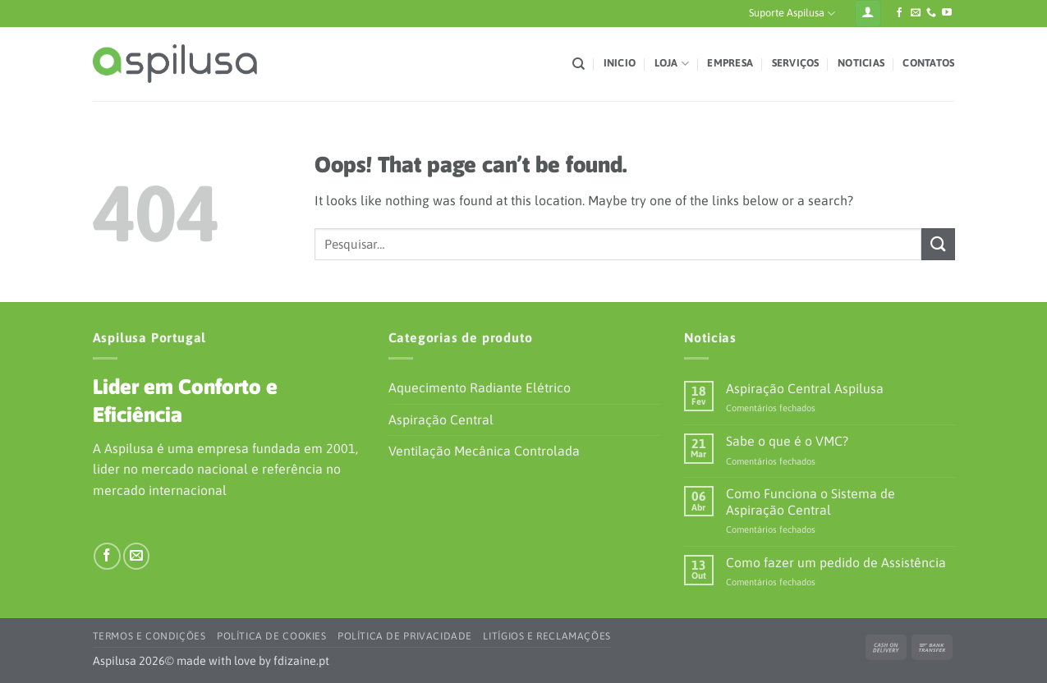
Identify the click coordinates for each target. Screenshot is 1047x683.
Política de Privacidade (405, 636)
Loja (671, 63)
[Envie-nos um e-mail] (916, 13)
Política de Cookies (272, 636)
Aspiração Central (441, 419)
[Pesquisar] (578, 64)
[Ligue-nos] (931, 13)
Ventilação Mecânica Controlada (484, 450)
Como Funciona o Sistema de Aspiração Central (810, 501)
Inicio (620, 63)
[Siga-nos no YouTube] (947, 13)
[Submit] (937, 244)
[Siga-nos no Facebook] (899, 13)
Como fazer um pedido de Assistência (836, 562)
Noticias (861, 63)
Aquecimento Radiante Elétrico (479, 387)
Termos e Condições (149, 636)
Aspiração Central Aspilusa (805, 388)
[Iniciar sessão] (868, 13)
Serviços (796, 63)
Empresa (730, 63)
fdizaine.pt (301, 660)
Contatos (928, 63)
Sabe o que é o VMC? (787, 440)
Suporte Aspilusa (792, 13)
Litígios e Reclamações (546, 636)
